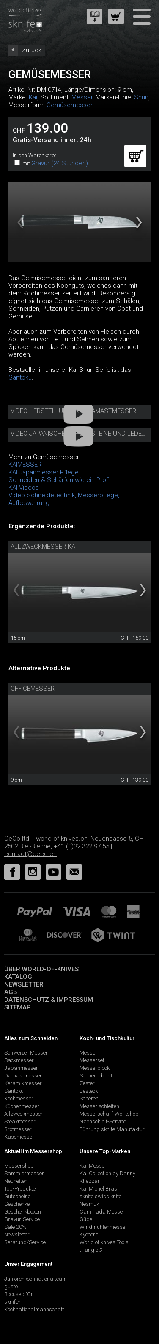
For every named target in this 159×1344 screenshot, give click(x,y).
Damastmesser (23, 1075)
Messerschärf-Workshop (109, 1114)
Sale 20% (15, 1227)
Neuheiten (15, 1181)
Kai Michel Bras (98, 1188)
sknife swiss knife (100, 1196)
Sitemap (17, 1007)
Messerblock (95, 1068)
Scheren (89, 1098)
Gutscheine (17, 1196)
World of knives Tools (104, 1242)
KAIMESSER (24, 464)
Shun (141, 97)
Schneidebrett (96, 1075)
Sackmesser (19, 1060)
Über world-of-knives (41, 969)
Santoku (20, 377)
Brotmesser (18, 1129)
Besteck (89, 1091)
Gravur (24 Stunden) (59, 163)
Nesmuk (89, 1204)
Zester (87, 1083)
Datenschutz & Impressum (48, 1000)
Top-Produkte (20, 1188)
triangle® (91, 1250)
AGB (10, 992)
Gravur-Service (22, 1219)
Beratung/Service (25, 1242)
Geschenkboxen (22, 1211)
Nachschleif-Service (103, 1121)
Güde (86, 1219)
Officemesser (33, 688)
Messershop (19, 1166)
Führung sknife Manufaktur (112, 1129)
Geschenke (17, 1204)
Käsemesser (19, 1137)
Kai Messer (93, 1166)
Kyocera (89, 1234)
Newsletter (24, 984)
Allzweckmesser (23, 1114)
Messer (82, 97)
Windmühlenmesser (103, 1227)
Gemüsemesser (70, 105)
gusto (11, 1286)
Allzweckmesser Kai (44, 546)
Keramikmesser (23, 1083)
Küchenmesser (21, 1106)
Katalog (18, 977)
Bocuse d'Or (18, 1294)
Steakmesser (20, 1121)
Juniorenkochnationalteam (35, 1279)
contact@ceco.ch (30, 854)
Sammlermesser (24, 1173)
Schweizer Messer (26, 1052)
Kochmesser (18, 1098)
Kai (33, 97)
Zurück (31, 50)
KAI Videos (23, 487)
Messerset (92, 1060)
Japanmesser (21, 1068)
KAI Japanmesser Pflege (43, 472)
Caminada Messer (102, 1211)
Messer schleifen (99, 1106)
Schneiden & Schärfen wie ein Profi (59, 480)
